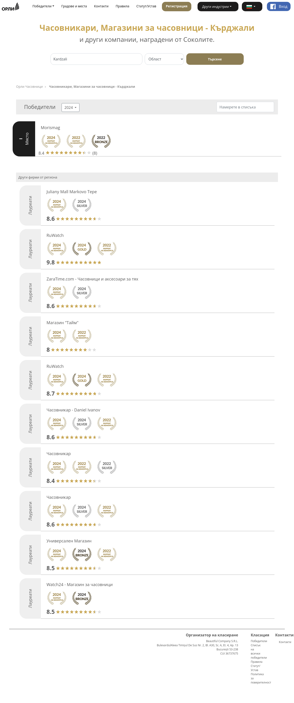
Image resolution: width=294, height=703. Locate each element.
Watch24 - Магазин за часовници (80, 584)
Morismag (50, 127)
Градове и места (74, 6)
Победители (259, 641)
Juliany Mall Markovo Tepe (72, 191)
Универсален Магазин (69, 541)
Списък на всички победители (259, 651)
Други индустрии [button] (215, 6)
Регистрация (176, 6)
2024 (69, 107)
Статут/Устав (146, 6)
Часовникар (59, 453)
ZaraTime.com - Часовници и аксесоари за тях (92, 279)
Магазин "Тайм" (63, 322)
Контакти (101, 6)
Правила (122, 6)
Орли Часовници (29, 86)
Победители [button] (41, 6)
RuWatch (55, 235)
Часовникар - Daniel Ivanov (73, 410)
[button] (252, 6)
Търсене (215, 59)
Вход (279, 6)
